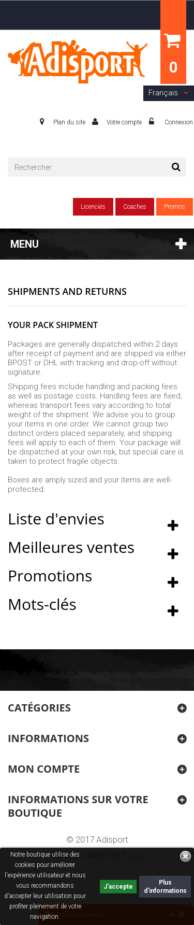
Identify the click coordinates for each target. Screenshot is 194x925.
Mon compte (44, 769)
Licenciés (93, 206)
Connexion (178, 122)
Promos (174, 206)
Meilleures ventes (71, 547)
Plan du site (69, 122)
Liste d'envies (56, 518)
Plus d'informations (165, 886)
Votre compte (124, 122)
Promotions (50, 575)
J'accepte (118, 886)
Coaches (134, 206)
